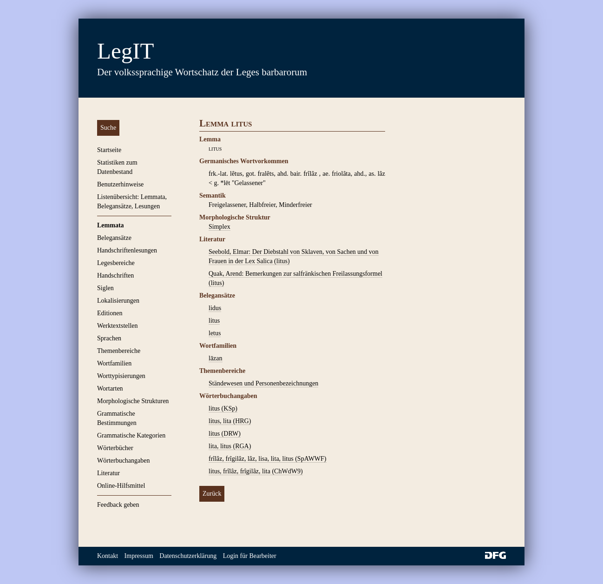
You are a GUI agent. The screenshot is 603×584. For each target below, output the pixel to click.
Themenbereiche (118, 350)
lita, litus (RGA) (230, 446)
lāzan (216, 358)
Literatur (108, 473)
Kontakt (107, 555)
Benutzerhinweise (120, 184)
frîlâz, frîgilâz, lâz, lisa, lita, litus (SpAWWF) (268, 458)
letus (215, 333)
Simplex (219, 226)
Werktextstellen (117, 325)
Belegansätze (114, 237)
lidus (215, 308)
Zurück (212, 493)
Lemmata (110, 225)
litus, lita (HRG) (230, 421)
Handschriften (115, 275)
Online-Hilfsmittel (121, 485)
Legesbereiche (116, 262)
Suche (108, 127)
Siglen (105, 288)
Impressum (139, 555)
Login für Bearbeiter (249, 555)
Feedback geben (118, 504)
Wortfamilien (114, 363)
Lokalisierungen (118, 300)
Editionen (109, 313)
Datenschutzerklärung (187, 555)
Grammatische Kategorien (131, 435)
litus (214, 320)
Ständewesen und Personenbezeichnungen (263, 383)
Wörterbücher (115, 448)
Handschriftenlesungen (127, 250)
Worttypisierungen (121, 375)
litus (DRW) (225, 433)
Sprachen (109, 338)
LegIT (125, 51)
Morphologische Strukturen (133, 401)
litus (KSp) (223, 408)
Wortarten (110, 388)
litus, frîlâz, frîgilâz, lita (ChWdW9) (256, 471)
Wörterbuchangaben (123, 460)
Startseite (109, 149)
